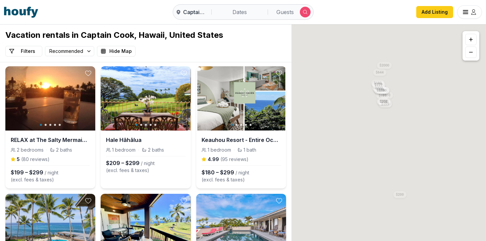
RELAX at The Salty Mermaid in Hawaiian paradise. (50, 140)
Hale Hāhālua (124, 140)
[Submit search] (305, 12)
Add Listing (435, 12)
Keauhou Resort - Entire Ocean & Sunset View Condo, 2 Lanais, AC (241, 140)
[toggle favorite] (88, 73)
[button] (383, 100)
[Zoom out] (471, 52)
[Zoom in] (471, 39)
